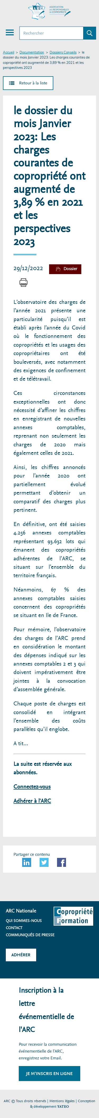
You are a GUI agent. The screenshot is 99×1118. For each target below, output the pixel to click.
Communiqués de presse (30, 935)
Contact (14, 927)
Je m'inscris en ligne (49, 1073)
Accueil (8, 52)
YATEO (63, 1106)
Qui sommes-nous (24, 920)
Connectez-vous (32, 786)
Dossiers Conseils (63, 52)
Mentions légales (62, 1101)
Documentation (32, 52)
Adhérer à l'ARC (32, 801)
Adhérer (20, 955)
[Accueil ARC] (49, 11)
